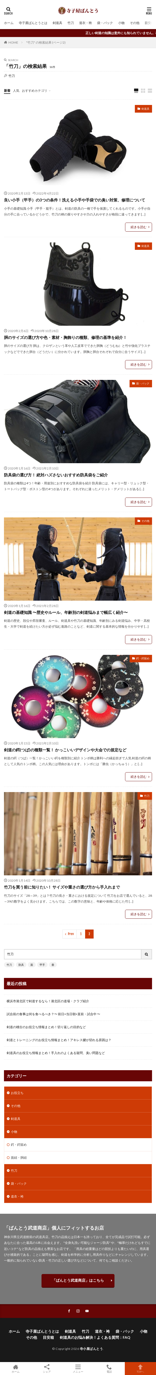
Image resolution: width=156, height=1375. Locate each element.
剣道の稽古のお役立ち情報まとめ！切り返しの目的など (46, 1027)
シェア (46, 1368)
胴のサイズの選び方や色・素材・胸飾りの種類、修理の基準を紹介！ (65, 337)
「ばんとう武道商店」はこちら (78, 1280)
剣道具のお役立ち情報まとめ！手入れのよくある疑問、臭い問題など (56, 1053)
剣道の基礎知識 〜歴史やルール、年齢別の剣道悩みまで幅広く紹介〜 (66, 612)
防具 (21, 964)
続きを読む (138, 227)
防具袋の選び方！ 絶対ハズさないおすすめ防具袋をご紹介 (56, 474)
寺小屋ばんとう (91, 1349)
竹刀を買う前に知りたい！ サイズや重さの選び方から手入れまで (62, 887)
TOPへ (140, 1368)
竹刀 (70, 23)
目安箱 (149, 23)
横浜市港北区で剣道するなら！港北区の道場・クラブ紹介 (48, 1001)
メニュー (78, 1368)
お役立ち (17, 1093)
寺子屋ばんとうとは (33, 23)
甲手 (42, 964)
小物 (121, 23)
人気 (16, 91)
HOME (13, 42)
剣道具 (57, 23)
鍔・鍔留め (142, 658)
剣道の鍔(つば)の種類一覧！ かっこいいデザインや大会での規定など (65, 749)
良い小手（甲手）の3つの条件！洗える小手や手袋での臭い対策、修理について (74, 199)
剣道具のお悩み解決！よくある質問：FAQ (95, 1337)
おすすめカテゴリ (34, 91)
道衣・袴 (85, 23)
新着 (7, 91)
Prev (71, 934)
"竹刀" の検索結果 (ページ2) (46, 42)
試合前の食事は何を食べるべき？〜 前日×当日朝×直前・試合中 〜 (53, 1014)
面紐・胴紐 (19, 1158)
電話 (109, 1368)
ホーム (8, 23)
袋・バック (105, 23)
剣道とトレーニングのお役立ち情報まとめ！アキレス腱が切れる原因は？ (59, 1040)
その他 (134, 23)
